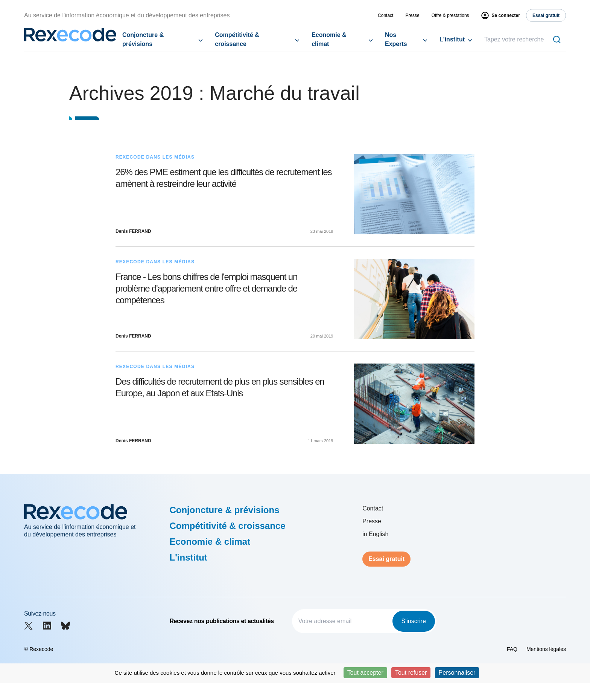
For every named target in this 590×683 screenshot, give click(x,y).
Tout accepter (365, 672)
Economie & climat (329, 39)
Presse (412, 15)
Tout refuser (411, 672)
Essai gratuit (386, 559)
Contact (385, 15)
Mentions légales (546, 649)
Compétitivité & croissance (237, 39)
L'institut (452, 39)
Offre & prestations (450, 15)
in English (375, 534)
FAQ (512, 649)
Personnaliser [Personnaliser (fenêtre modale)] (457, 672)
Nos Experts (396, 39)
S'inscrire (413, 621)
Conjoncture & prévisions (143, 39)
